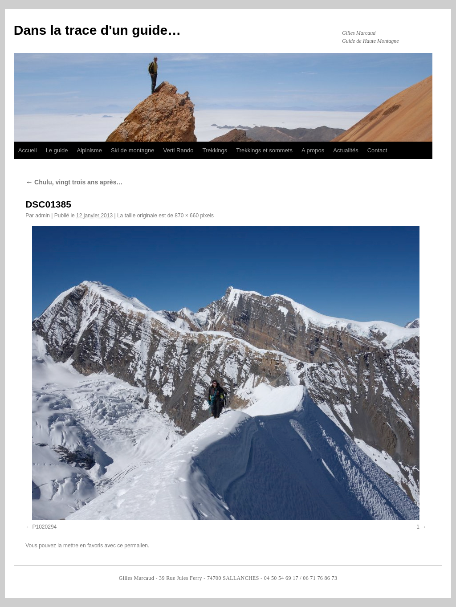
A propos (312, 150)
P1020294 (45, 527)
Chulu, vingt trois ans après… (73, 182)
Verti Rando (178, 150)
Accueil (27, 150)
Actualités (345, 150)
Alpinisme (89, 150)
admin (42, 215)
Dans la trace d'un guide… (97, 30)
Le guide (57, 150)
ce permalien (132, 545)
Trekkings (214, 150)
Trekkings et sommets (264, 150)
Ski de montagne (133, 150)
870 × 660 (187, 215)
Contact (377, 150)
